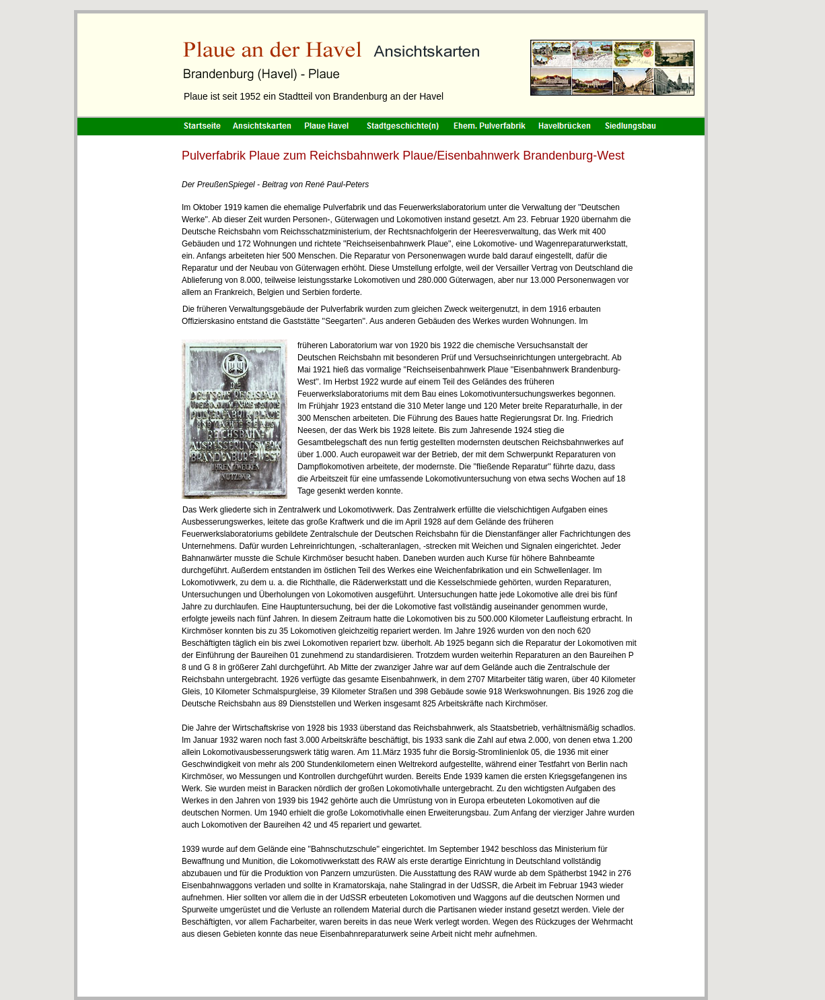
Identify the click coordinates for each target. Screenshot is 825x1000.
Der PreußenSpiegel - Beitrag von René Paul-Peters (275, 184)
